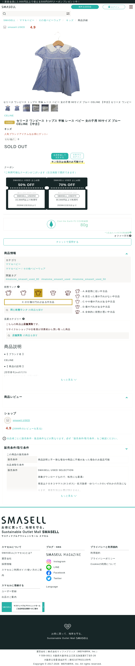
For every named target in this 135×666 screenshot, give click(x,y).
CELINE (9, 115)
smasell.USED (16, 27)
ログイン (113, 7)
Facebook (55, 572)
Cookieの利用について (103, 564)
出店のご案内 (9, 597)
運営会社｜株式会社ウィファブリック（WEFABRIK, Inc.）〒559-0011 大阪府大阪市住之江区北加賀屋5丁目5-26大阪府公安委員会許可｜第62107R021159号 (68, 655)
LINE (53, 567)
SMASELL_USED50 (26, 196)
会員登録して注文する (59, 156)
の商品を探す (24, 310)
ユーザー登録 (9, 591)
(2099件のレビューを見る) (27, 428)
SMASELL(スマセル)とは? (17, 553)
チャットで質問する (67, 242)
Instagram (56, 561)
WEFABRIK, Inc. (70, 664)
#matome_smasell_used (56, 279)
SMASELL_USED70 (67, 196)
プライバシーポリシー (103, 558)
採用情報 (7, 564)
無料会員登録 (85, 7)
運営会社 (7, 558)
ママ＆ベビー (13, 264)
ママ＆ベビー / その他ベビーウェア (26, 268)
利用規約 (95, 553)
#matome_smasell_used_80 (23, 279)
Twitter (54, 578)
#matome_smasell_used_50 (89, 279)
